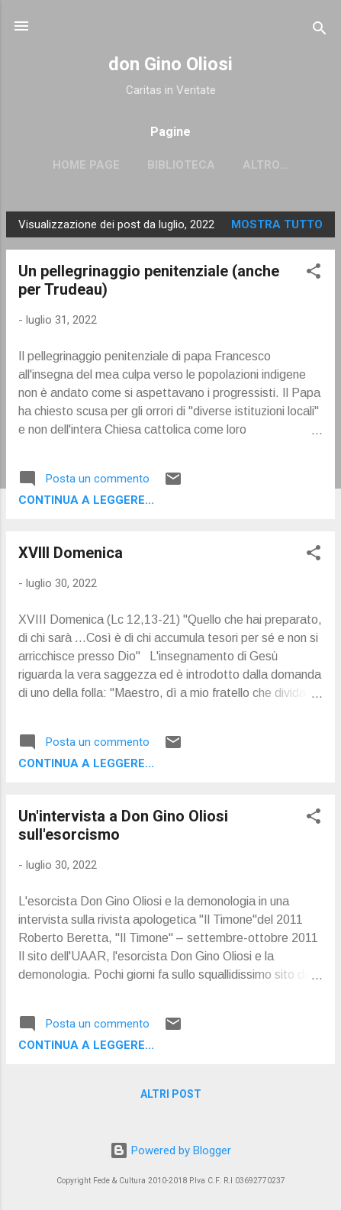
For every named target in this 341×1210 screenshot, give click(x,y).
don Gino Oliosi (170, 64)
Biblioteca (181, 165)
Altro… (265, 165)
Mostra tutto (277, 224)
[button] (313, 274)
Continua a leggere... (86, 500)
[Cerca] (319, 31)
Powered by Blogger (170, 1150)
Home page (86, 165)
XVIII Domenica (70, 553)
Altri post (170, 1094)
